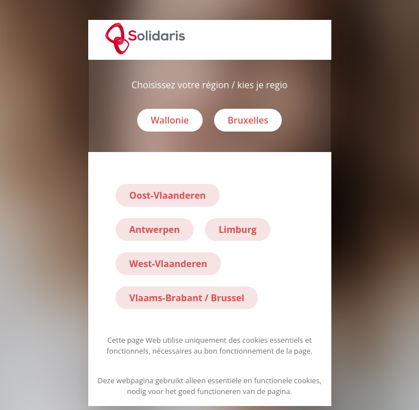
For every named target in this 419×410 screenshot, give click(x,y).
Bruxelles (248, 120)
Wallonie (170, 120)
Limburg (238, 229)
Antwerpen (154, 229)
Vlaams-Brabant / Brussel (186, 298)
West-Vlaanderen (168, 263)
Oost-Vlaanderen (167, 195)
